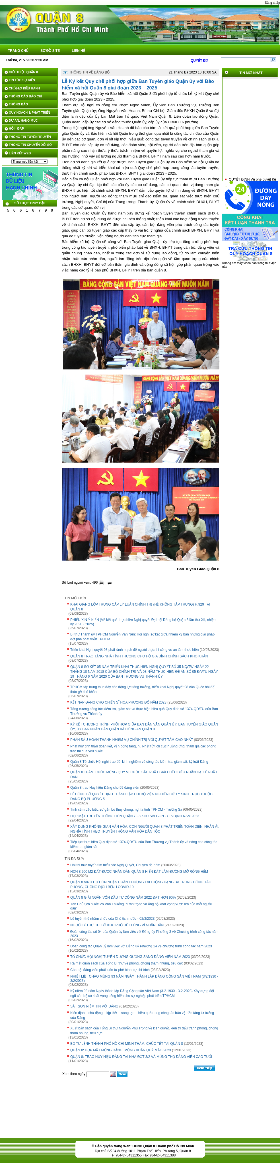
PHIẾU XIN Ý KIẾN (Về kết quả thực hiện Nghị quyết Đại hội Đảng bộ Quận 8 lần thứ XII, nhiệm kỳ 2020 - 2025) (143, 622)
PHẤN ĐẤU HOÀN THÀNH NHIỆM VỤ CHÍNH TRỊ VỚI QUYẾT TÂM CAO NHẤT (131, 740)
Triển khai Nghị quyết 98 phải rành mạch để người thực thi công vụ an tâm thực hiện (134, 650)
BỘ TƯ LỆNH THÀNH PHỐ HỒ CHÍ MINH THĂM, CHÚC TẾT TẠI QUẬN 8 (126, 1044)
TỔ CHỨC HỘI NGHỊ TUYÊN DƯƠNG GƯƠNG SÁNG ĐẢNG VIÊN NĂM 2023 (130, 957)
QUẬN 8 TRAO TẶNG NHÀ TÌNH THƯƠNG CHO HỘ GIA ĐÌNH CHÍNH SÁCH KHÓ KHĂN (139, 656)
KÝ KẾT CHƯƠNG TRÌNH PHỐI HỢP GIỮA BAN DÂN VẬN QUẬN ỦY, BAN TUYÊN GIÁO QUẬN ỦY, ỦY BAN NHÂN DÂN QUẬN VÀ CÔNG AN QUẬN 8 (144, 726)
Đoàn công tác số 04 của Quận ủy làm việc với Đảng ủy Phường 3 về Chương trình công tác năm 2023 (144, 934)
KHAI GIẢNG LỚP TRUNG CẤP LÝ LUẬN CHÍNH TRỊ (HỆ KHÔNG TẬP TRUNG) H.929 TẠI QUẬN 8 (140, 606)
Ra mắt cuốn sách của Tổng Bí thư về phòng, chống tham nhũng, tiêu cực (126, 963)
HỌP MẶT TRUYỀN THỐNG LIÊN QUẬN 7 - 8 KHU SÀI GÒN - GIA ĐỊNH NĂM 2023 (134, 816)
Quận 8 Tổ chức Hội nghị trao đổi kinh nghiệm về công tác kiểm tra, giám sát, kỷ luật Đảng (139, 762)
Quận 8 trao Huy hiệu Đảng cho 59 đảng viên (104, 788)
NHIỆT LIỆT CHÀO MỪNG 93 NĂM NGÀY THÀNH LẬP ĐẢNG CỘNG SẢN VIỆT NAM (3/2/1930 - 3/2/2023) (144, 978)
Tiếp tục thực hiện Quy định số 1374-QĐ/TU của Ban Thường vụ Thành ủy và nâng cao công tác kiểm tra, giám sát (143, 844)
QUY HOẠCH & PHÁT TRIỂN (29, 112)
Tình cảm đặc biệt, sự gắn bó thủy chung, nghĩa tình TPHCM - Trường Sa (126, 810)
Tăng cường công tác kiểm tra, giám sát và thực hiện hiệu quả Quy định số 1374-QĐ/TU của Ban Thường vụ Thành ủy (144, 711)
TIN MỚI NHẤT (251, 73)
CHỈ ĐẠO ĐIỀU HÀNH (24, 88)
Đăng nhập (272, 3)
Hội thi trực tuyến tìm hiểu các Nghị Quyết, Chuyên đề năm (115, 865)
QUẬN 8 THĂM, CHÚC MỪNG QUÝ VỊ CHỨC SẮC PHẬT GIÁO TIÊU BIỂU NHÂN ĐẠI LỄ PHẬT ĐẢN (143, 774)
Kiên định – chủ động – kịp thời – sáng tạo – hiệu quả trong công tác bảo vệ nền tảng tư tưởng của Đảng (142, 1015)
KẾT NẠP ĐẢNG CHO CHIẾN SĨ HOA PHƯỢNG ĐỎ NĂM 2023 (118, 702)
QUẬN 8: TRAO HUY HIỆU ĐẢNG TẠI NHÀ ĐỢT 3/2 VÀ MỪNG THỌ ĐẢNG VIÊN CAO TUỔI (141, 1057)
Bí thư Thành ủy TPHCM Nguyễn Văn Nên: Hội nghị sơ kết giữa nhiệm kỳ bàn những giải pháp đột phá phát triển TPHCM (142, 636)
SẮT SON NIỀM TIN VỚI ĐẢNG (94, 1006)
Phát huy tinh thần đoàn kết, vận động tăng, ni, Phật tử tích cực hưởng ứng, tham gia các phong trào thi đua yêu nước (143, 748)
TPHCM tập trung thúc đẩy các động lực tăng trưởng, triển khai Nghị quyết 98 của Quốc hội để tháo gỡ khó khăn (142, 689)
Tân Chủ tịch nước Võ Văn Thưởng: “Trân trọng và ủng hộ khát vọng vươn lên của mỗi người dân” (141, 906)
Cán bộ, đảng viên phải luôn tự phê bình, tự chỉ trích (110, 970)
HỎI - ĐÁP (16, 128)
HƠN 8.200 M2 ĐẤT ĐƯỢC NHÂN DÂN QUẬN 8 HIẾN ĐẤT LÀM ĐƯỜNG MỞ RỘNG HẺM (139, 872)
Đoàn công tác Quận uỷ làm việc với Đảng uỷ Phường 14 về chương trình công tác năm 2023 (141, 946)
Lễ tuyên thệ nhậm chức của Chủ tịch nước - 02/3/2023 (112, 919)
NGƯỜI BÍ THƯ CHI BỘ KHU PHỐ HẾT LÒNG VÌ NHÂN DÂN (117, 925)
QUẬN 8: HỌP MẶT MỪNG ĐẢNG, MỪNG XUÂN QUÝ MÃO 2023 (120, 1050)
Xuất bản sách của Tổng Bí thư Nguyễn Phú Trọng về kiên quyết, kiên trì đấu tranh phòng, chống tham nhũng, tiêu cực (144, 1030)
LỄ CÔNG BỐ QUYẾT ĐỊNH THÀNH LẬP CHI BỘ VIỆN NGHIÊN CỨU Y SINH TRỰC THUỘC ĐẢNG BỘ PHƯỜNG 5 (141, 796)
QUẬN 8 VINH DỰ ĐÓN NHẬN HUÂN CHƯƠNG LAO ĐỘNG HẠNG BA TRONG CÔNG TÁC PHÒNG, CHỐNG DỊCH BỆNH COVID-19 (140, 884)
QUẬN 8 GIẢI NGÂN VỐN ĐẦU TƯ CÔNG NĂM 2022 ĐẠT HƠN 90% (123, 898)
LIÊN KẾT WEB (20, 153)
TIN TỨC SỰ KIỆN (22, 80)
